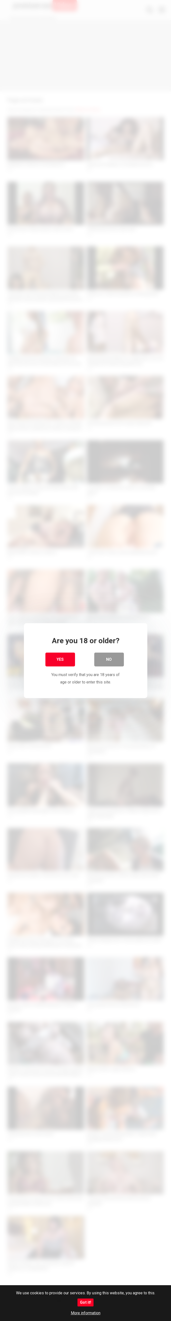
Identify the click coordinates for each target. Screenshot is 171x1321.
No (109, 659)
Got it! (85, 1302)
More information (85, 1313)
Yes (60, 659)
